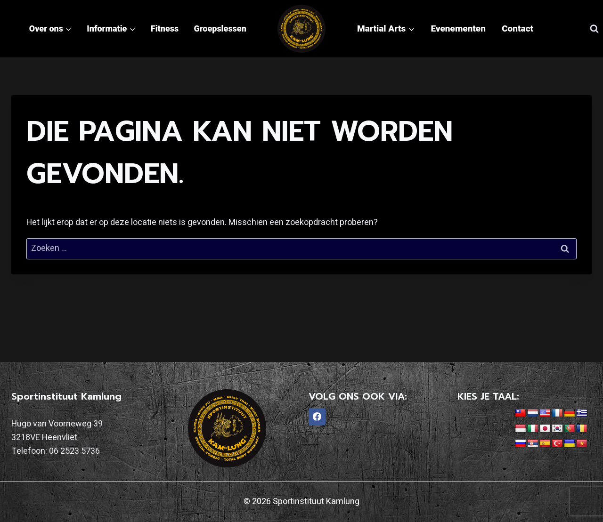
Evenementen (458, 28)
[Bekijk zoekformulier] (594, 29)
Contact (517, 28)
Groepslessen (220, 28)
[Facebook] (317, 416)
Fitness (165, 28)
